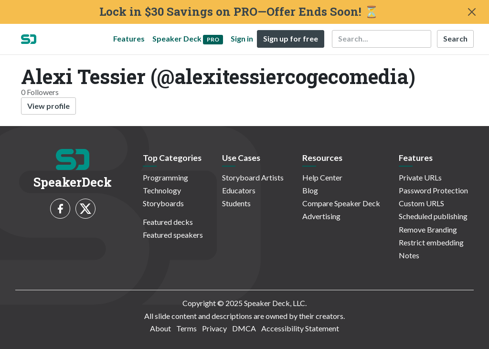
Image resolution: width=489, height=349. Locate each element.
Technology (162, 190)
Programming (165, 177)
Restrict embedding (431, 242)
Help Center (322, 177)
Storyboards (163, 203)
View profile (48, 105)
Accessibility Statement (300, 328)
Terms (186, 328)
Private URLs (420, 177)
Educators (238, 190)
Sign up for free (290, 38)
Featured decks (168, 221)
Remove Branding (428, 229)
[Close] (472, 12)
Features (129, 38)
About (160, 328)
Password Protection (433, 190)
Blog (310, 190)
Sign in (242, 38)
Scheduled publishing (433, 216)
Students (236, 203)
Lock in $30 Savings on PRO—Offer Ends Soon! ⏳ (239, 12)
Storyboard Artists (253, 177)
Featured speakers (173, 234)
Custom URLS (421, 203)
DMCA (244, 328)
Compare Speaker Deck (341, 203)
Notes (409, 255)
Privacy (214, 328)
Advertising (321, 216)
